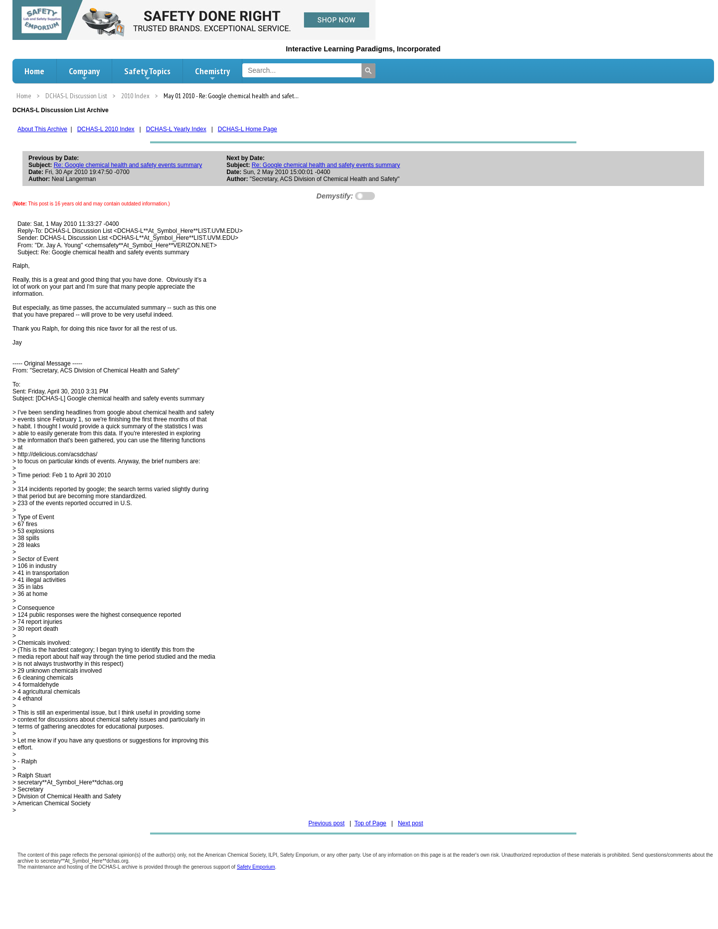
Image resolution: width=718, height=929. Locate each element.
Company (84, 73)
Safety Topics (147, 73)
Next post (410, 823)
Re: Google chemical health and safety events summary (128, 165)
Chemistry (212, 73)
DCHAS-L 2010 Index (106, 129)
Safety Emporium (256, 867)
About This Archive (42, 129)
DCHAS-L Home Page (247, 129)
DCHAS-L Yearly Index (176, 129)
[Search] (368, 70)
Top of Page (370, 823)
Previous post (326, 823)
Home (34, 71)
